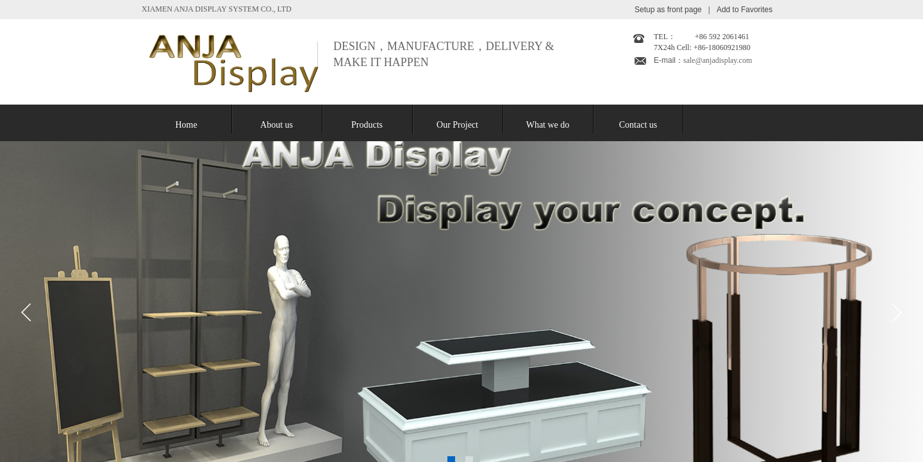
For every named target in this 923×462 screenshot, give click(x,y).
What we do (548, 125)
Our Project (457, 125)
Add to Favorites (744, 9)
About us (276, 125)
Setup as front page (668, 9)
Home (186, 125)
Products (367, 125)
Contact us (638, 125)
